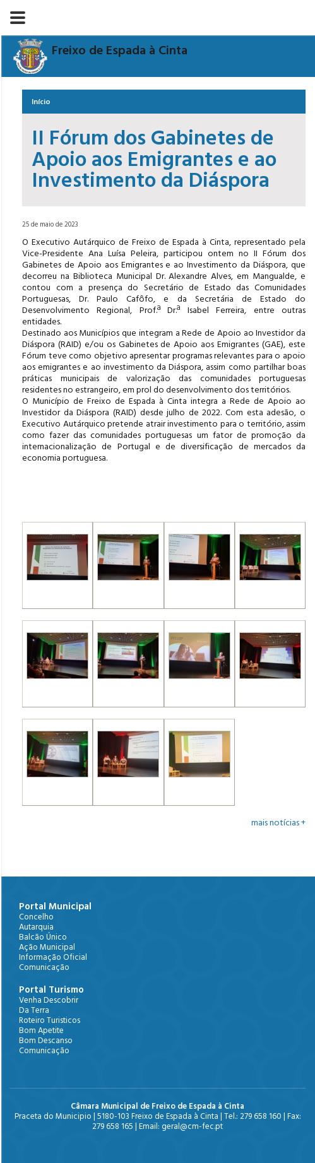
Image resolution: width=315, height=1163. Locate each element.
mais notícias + (278, 823)
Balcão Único (43, 937)
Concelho (36, 917)
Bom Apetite (41, 1030)
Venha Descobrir (48, 1000)
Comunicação (44, 967)
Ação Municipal (47, 947)
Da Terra (34, 1010)
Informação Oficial (53, 957)
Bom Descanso (46, 1040)
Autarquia (36, 927)
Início (41, 102)
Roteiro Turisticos (49, 1020)
